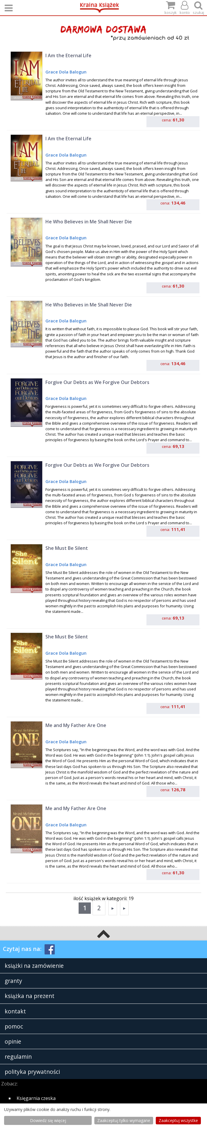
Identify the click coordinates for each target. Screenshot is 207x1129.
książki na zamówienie (34, 966)
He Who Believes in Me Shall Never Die (88, 221)
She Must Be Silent (66, 548)
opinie (13, 1041)
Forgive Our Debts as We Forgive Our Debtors (97, 382)
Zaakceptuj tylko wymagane (123, 1120)
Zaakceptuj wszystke (178, 1120)
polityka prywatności (32, 1072)
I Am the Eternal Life (68, 55)
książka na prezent (29, 996)
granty (13, 981)
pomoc (14, 1026)
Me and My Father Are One (75, 725)
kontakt (15, 1011)
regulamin (18, 1056)
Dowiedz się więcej (48, 1120)
